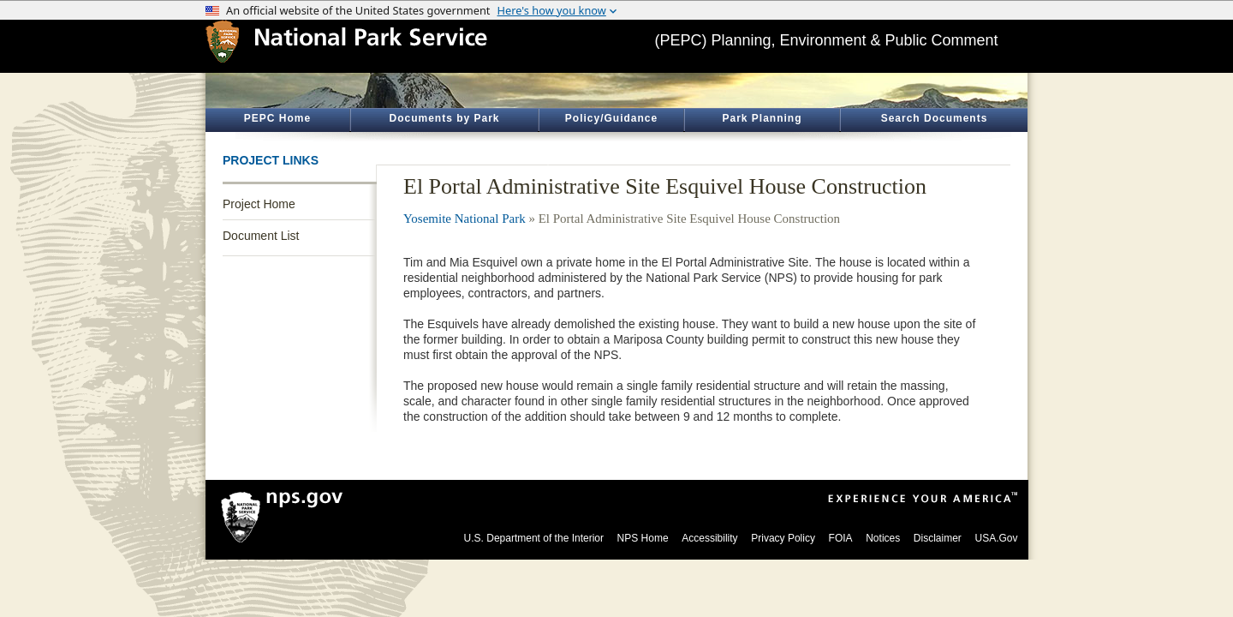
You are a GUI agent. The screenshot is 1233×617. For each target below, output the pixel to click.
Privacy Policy (783, 538)
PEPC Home (277, 118)
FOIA (841, 538)
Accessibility (709, 538)
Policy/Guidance (611, 118)
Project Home (259, 204)
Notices (883, 538)
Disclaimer (938, 538)
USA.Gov (995, 538)
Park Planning (761, 118)
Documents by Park (444, 118)
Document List (261, 236)
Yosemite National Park (464, 218)
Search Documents (934, 118)
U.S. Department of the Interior (534, 538)
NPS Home (643, 538)
